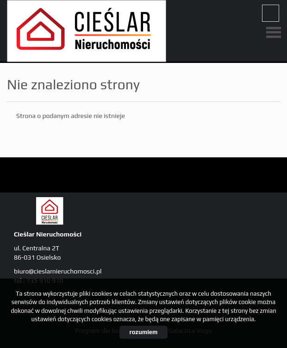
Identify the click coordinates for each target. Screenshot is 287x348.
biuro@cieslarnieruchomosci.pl (57, 271)
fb (270, 13)
